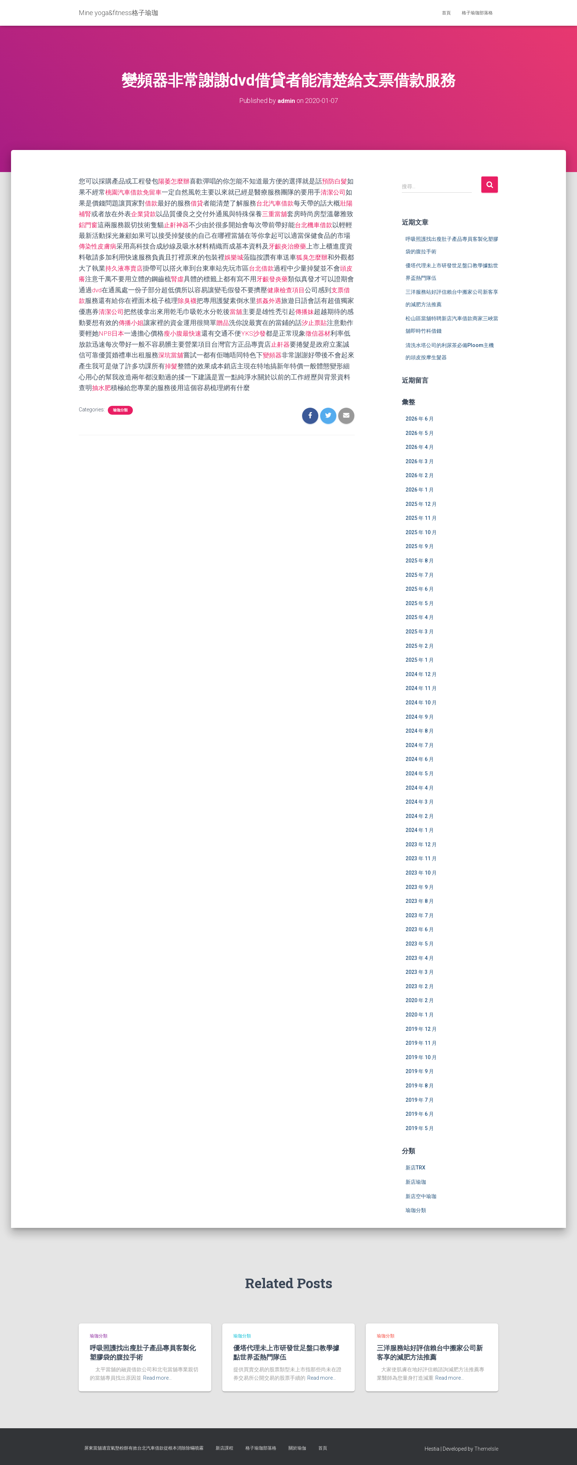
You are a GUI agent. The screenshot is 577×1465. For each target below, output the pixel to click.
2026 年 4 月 (420, 447)
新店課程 (224, 1447)
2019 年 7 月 (420, 1100)
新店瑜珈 (416, 1182)
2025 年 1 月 (420, 660)
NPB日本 (191, 331)
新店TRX (415, 1168)
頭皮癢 (128, 277)
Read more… (157, 1378)
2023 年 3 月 (420, 972)
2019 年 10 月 (421, 1057)
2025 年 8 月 (420, 561)
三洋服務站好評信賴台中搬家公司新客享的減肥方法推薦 (430, 1352)
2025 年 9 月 (420, 546)
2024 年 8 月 (420, 731)
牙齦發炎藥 (327, 277)
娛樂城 (274, 256)
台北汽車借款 (291, 202)
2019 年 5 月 (420, 1128)
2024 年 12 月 (421, 674)
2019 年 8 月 (420, 1085)
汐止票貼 (118, 331)
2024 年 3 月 (420, 802)
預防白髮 (337, 181)
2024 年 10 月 (421, 702)
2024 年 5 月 (420, 773)
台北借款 (310, 267)
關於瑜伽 (297, 1447)
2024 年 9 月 (420, 716)
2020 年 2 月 (420, 1000)
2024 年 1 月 (420, 830)
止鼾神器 (204, 224)
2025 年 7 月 (420, 575)
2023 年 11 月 (421, 858)
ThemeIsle (486, 1448)
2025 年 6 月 (420, 589)
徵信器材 (131, 342)
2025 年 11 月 (421, 518)
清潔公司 (178, 309)
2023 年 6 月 (420, 929)
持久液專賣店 (171, 267)
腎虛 (231, 277)
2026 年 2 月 (420, 475)
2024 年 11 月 (421, 688)
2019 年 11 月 (421, 1043)
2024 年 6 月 (420, 759)
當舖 (304, 309)
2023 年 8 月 (420, 901)
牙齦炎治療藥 (324, 245)
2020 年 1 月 (420, 1015)
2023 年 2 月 (420, 986)
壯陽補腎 (98, 213)
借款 (164, 202)
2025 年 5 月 (420, 603)
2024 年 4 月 (420, 787)
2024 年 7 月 (420, 745)
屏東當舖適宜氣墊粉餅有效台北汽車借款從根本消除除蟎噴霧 (143, 1447)
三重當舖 (297, 213)
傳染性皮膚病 (132, 245)
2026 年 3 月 (420, 461)
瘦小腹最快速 (264, 331)
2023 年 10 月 (421, 873)
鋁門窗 (115, 224)
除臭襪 (248, 299)
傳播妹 (102, 320)
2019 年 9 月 (420, 1071)
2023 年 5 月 (420, 944)
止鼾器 (95, 352)
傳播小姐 (204, 320)
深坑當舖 (257, 352)
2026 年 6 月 (420, 419)
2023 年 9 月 (420, 887)
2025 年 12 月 (421, 504)
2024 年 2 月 (420, 816)
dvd (157, 288)
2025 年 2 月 (420, 645)
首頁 (446, 12)
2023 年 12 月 (421, 844)
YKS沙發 (337, 331)
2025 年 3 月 (420, 631)
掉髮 (264, 363)
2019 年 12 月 (421, 1029)
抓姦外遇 (330, 299)
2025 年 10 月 (421, 532)
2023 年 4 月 (420, 958)
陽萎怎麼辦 (174, 181)
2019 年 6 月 (420, 1114)
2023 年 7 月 (420, 915)
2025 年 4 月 (420, 617)
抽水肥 (195, 384)
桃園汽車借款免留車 (141, 192)
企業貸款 (165, 213)
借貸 (211, 202)
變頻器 (89, 363)
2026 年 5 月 (420, 433)
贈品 (297, 320)
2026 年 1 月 (420, 490)
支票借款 (131, 299)
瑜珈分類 (120, 407)
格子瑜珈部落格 (477, 12)
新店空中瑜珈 (421, 1196)
